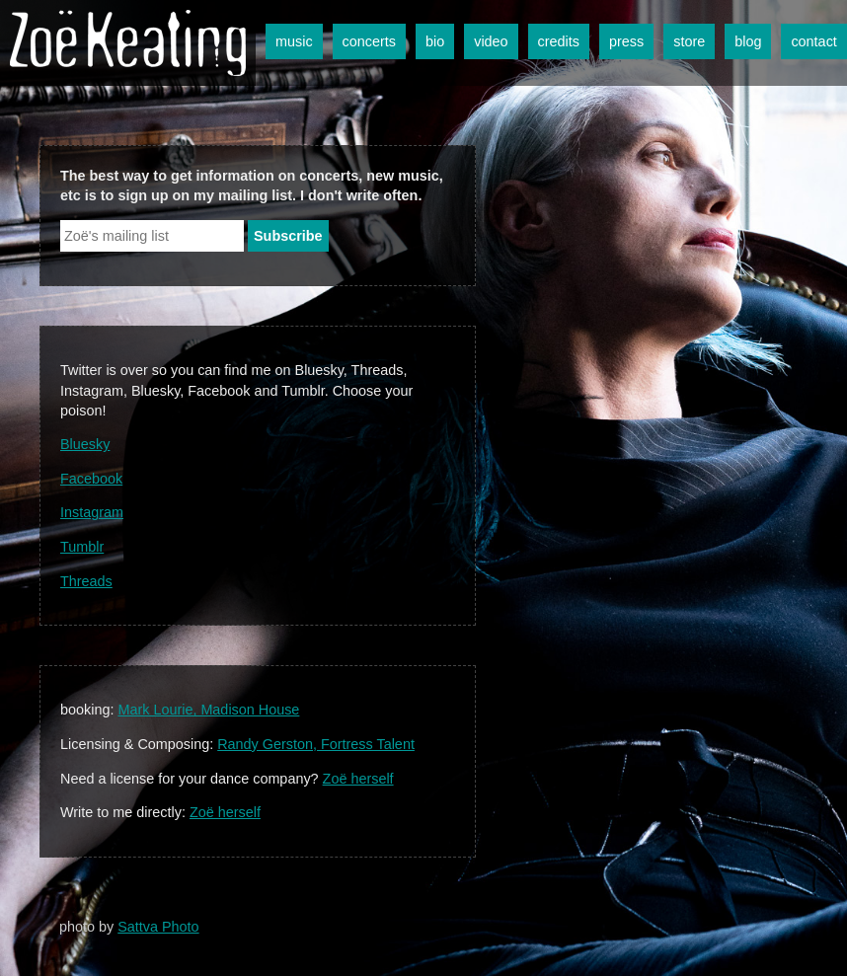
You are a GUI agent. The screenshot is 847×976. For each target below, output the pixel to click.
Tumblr (82, 547)
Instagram (91, 512)
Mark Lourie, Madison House (208, 709)
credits (558, 41)
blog (747, 41)
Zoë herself (358, 779)
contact (813, 41)
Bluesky (85, 444)
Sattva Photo (157, 927)
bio (434, 41)
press (626, 41)
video (490, 41)
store (689, 41)
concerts (369, 41)
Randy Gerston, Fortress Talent (316, 744)
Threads (86, 581)
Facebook (91, 479)
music (294, 41)
